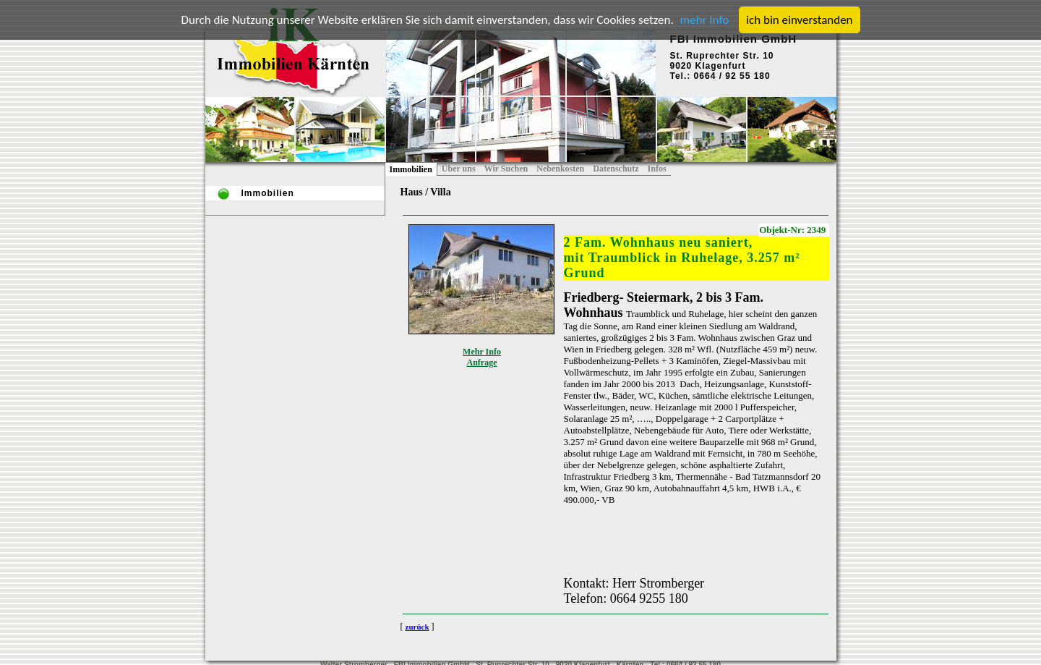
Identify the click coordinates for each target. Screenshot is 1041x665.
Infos (657, 169)
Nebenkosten (560, 169)
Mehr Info (482, 352)
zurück (417, 626)
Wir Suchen (506, 169)
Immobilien (411, 169)
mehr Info (704, 19)
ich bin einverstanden (799, 19)
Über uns (459, 169)
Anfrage (482, 362)
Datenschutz (615, 169)
